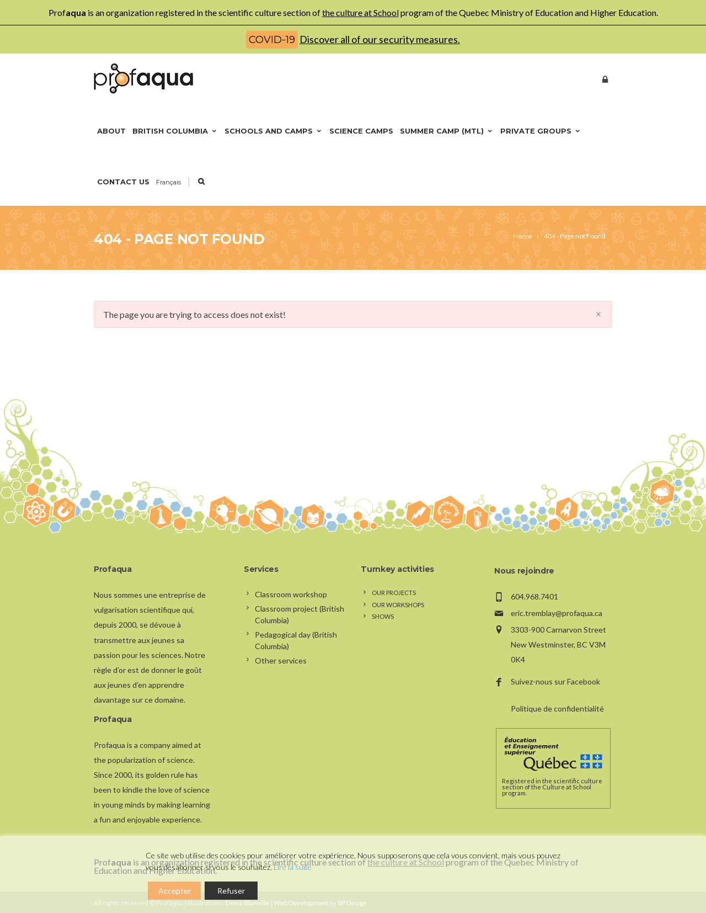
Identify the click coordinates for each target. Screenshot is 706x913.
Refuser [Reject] (231, 890)
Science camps (361, 130)
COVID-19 (272, 40)
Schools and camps (273, 130)
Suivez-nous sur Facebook (555, 681)
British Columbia (175, 130)
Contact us (123, 181)
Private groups (540, 130)
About (111, 130)
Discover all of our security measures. (379, 39)
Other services (281, 660)
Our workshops (398, 604)
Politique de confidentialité (557, 708)
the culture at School (360, 12)
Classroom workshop (291, 594)
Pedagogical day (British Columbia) (296, 640)
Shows (383, 616)
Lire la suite (293, 867)
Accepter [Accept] (174, 890)
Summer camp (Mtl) (447, 130)
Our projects (394, 592)
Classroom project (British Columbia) (299, 614)
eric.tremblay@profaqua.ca (556, 613)
